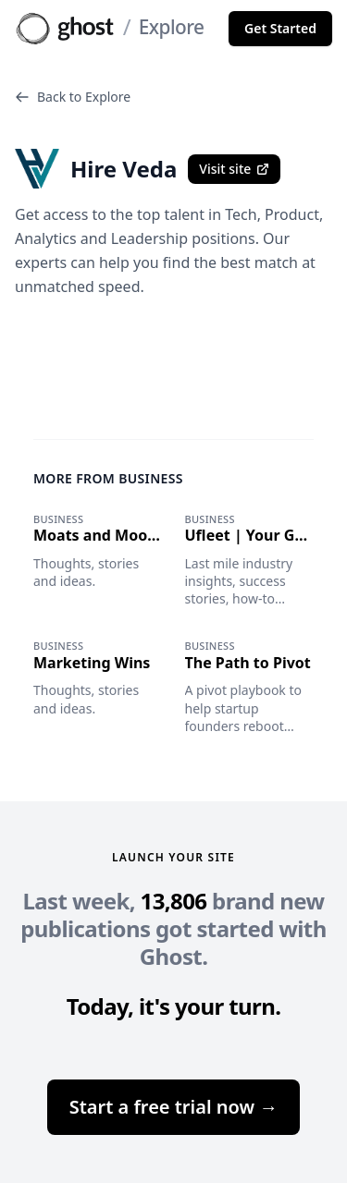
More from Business (108, 478)
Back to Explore (72, 96)
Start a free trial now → (174, 1106)
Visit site (234, 168)
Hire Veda (96, 169)
